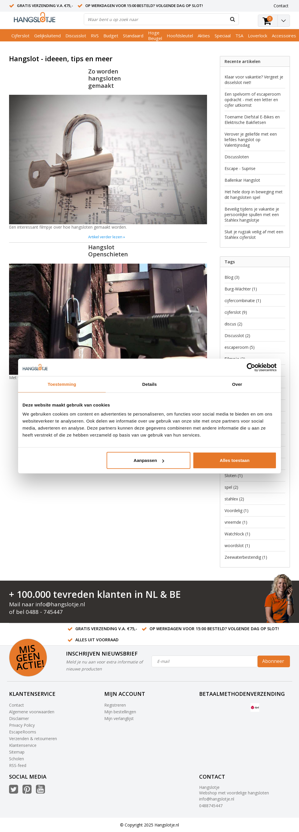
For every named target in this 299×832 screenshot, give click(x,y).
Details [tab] (149, 383)
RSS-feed (17, 765)
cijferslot (236, 312)
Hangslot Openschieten (108, 250)
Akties (204, 35)
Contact (16, 705)
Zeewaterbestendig (246, 557)
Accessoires (284, 35)
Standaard (133, 35)
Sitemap (17, 752)
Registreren (115, 705)
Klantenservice (22, 745)
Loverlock (257, 35)
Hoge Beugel (155, 35)
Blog (232, 277)
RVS (95, 35)
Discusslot (75, 35)
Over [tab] (237, 383)
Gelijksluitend (47, 35)
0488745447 (210, 805)
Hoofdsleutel (180, 35)
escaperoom (240, 347)
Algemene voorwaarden (31, 711)
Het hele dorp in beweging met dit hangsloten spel (254, 194)
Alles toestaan (235, 460)
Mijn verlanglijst (119, 718)
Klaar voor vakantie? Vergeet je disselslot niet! (254, 79)
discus (233, 324)
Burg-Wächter (241, 289)
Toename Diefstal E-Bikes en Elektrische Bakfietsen (252, 119)
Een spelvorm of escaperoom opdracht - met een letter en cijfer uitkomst (253, 99)
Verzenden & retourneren (33, 738)
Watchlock (237, 534)
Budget (110, 35)
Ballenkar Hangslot (242, 180)
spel (231, 487)
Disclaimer (19, 718)
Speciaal (223, 35)
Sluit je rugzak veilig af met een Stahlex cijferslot (254, 234)
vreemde (236, 522)
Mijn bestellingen (120, 711)
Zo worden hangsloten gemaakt (104, 78)
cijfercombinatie (243, 300)
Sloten (234, 475)
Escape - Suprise (240, 168)
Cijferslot (20, 35)
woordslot (237, 545)
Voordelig (236, 510)
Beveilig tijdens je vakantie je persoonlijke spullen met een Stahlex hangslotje (252, 214)
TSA (239, 35)
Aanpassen (149, 460)
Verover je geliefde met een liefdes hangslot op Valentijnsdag (251, 139)
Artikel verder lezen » (106, 236)
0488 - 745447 (44, 612)
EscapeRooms (22, 732)
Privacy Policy (22, 725)
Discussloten (237, 157)
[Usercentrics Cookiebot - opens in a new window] (251, 367)
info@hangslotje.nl (60, 604)
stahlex (234, 499)
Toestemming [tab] (62, 383)
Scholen (16, 758)
